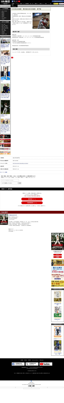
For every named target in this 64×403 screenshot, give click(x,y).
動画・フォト (22, 3)
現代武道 (3, 32)
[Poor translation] (33, 386)
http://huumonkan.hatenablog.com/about (20, 163)
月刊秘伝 (13, 3)
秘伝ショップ (56, 3)
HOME (1, 6)
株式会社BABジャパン (25, 367)
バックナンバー (14, 6)
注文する (57, 254)
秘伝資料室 (27, 3)
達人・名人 (31, 3)
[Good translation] (29, 386)
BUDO (61, 3)
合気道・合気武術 (5, 25)
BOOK (46, 3)
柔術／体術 (3, 29)
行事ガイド (41, 3)
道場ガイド (36, 3)
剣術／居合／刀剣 (5, 26)
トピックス (17, 3)
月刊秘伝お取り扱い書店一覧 (58, 1)
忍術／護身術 (4, 30)
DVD (50, 3)
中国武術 (3, 31)
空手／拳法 (3, 24)
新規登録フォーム (32, 199)
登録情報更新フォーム (32, 202)
